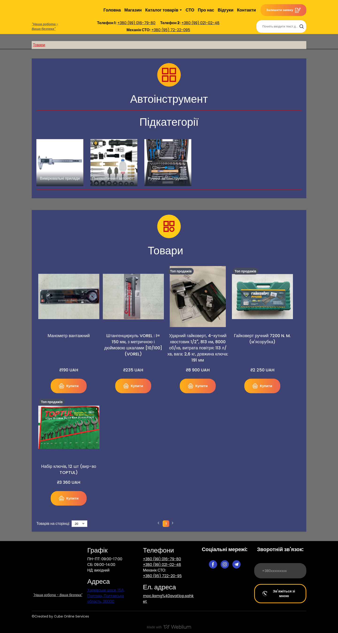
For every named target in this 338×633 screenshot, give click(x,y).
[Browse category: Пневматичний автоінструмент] (113, 162)
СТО (190, 10)
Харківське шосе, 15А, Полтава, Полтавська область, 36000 (105, 595)
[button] (283, 10)
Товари (39, 45)
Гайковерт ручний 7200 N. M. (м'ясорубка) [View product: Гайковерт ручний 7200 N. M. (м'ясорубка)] (262, 339)
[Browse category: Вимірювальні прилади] (59, 162)
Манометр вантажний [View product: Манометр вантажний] (69, 336)
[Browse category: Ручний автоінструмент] (167, 162)
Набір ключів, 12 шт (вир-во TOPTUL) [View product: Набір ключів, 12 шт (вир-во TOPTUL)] (68, 469)
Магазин (133, 10)
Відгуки (226, 10)
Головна (112, 10)
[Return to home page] (43, 10)
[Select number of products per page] (79, 523)
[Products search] (281, 26)
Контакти (246, 10)
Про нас (206, 10)
